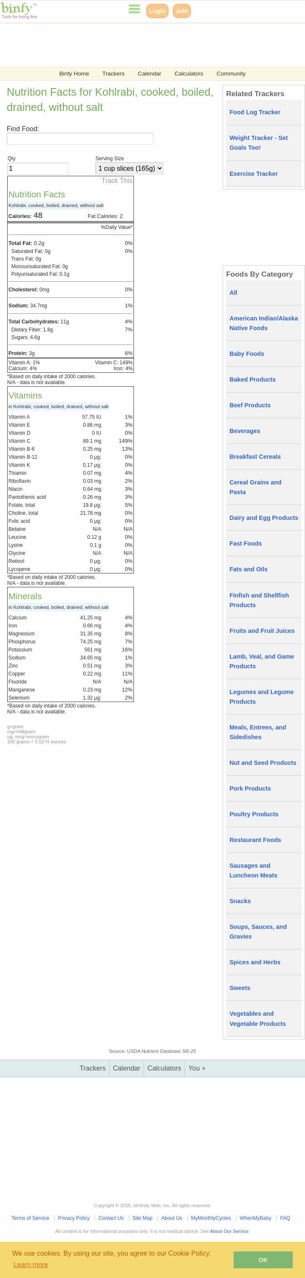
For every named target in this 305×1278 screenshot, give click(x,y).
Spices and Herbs (254, 962)
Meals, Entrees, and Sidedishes (257, 732)
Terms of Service (30, 1218)
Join (182, 11)
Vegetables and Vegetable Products (257, 1018)
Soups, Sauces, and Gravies (258, 931)
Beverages (244, 431)
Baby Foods (246, 353)
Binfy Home (74, 73)
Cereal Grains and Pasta (255, 487)
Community (231, 73)
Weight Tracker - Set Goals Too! (258, 143)
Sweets (240, 988)
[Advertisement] (152, 44)
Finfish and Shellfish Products (259, 600)
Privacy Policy (74, 1218)
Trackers (113, 73)
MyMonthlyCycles (211, 1218)
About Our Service (229, 1231)
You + (197, 1068)
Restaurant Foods (255, 840)
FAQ (285, 1218)
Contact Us (110, 1218)
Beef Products (250, 405)
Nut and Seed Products (262, 762)
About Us (171, 1218)
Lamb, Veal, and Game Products (261, 661)
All (233, 292)
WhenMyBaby (255, 1218)
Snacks (240, 901)
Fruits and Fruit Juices (261, 630)
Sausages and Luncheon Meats (253, 870)
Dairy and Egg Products (263, 517)
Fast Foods (245, 543)
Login (157, 11)
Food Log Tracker (254, 112)
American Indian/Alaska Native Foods (263, 323)
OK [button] (263, 1259)
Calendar (149, 73)
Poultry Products (253, 814)
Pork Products (250, 788)
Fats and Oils (248, 569)
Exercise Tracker (253, 173)
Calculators (188, 73)
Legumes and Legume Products (261, 697)
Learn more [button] (31, 1264)
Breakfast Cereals (255, 456)
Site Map (142, 1218)
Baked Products (252, 379)
